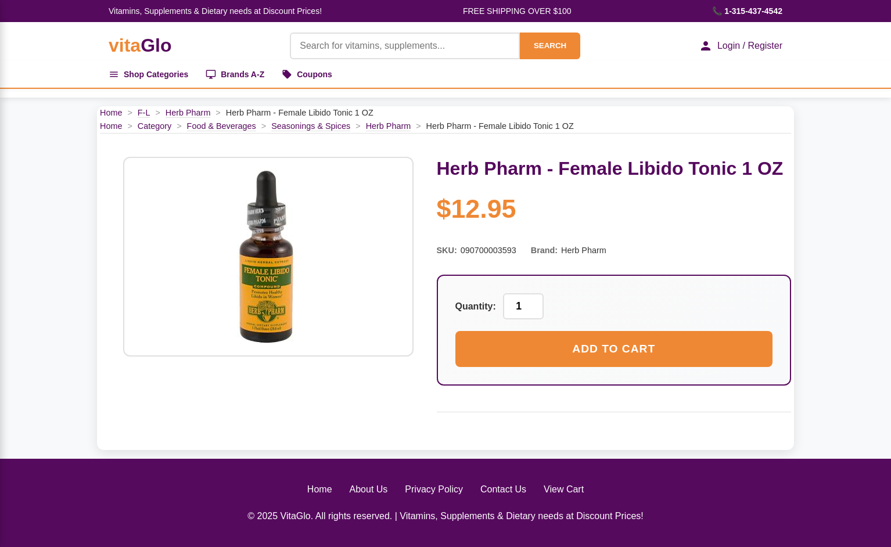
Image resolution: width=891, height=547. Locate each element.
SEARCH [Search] (550, 45)
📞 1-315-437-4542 (747, 11)
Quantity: (475, 306)
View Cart (564, 489)
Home (111, 112)
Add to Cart (613, 349)
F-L (144, 112)
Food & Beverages (221, 126)
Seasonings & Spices (310, 126)
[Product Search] (405, 46)
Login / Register (740, 46)
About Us (369, 489)
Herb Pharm (188, 112)
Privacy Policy (434, 489)
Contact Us (503, 489)
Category (154, 126)
